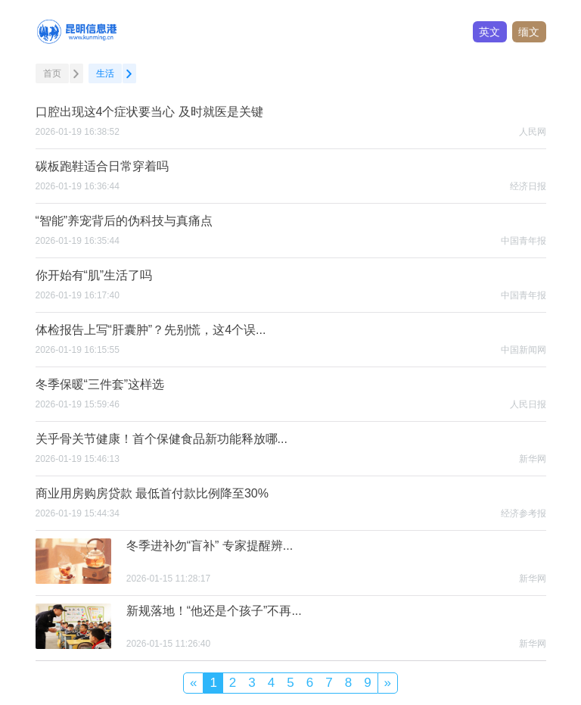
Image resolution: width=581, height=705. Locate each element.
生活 (105, 73)
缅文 (528, 32)
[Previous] (193, 682)
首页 (52, 73)
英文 (489, 32)
